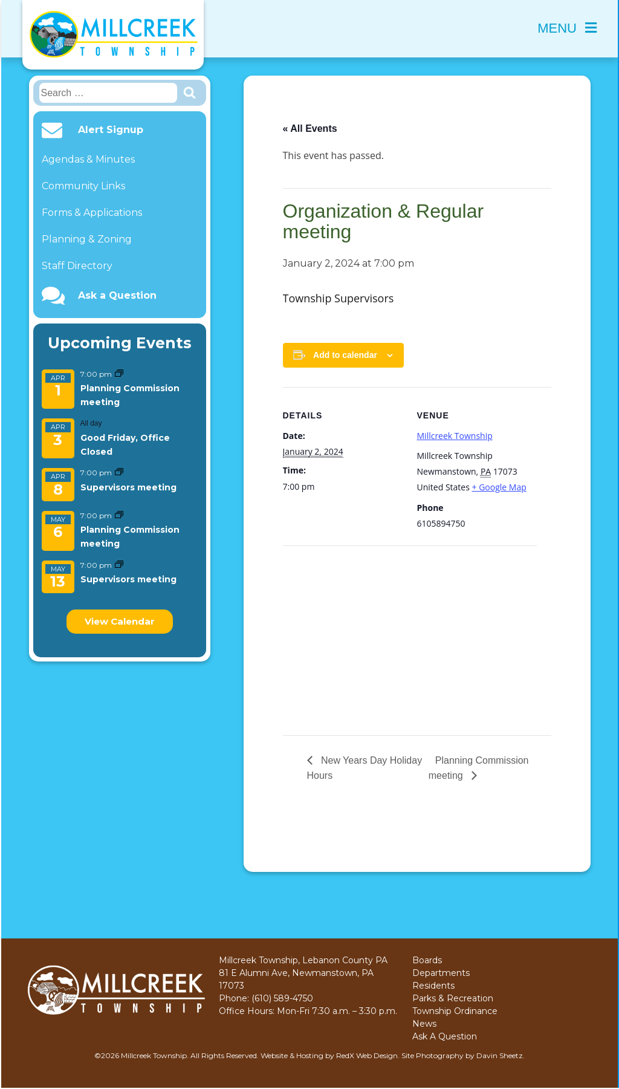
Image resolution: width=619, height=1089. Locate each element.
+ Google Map (499, 487)
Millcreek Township (455, 435)
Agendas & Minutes (88, 159)
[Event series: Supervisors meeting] (119, 472)
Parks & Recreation (452, 998)
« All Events (310, 128)
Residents (433, 985)
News (424, 1023)
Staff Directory (77, 265)
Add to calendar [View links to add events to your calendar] (345, 355)
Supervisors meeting (128, 487)
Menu (567, 28)
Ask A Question (444, 1036)
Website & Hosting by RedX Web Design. (330, 1055)
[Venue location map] (346, 629)
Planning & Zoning (87, 239)
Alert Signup (110, 130)
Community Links (83, 186)
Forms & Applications (92, 212)
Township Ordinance (454, 1011)
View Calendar (120, 621)
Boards (427, 960)
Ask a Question (117, 296)
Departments (441, 972)
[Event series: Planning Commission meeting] (119, 374)
